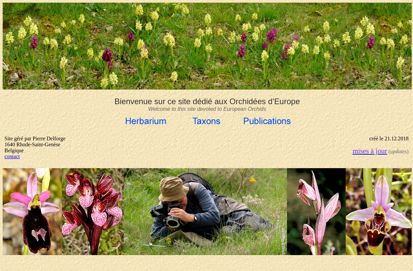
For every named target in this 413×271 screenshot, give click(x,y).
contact (12, 156)
